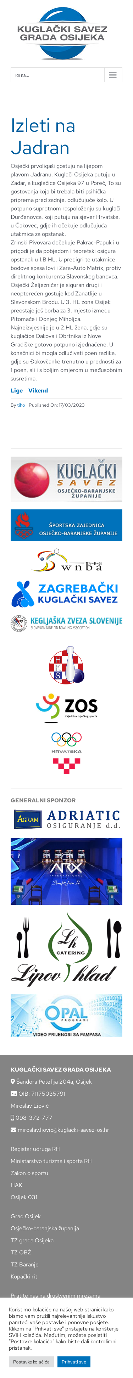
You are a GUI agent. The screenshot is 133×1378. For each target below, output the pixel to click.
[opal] (66, 997)
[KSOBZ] (66, 459)
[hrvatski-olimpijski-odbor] (66, 735)
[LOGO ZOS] (67, 694)
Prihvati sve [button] (74, 1362)
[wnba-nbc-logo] (66, 551)
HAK (16, 1185)
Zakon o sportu (29, 1173)
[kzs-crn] (66, 618)
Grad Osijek (26, 1216)
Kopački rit (24, 1276)
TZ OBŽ (21, 1252)
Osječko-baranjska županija (45, 1228)
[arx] (66, 840)
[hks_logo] (66, 649)
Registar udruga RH (35, 1149)
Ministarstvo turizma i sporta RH (51, 1161)
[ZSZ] (66, 512)
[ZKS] (66, 582)
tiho (21, 405)
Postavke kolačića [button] (31, 1362)
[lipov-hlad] (66, 914)
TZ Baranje (25, 1264)
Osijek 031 (24, 1197)
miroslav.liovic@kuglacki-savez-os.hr (60, 1130)
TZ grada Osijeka (32, 1240)
